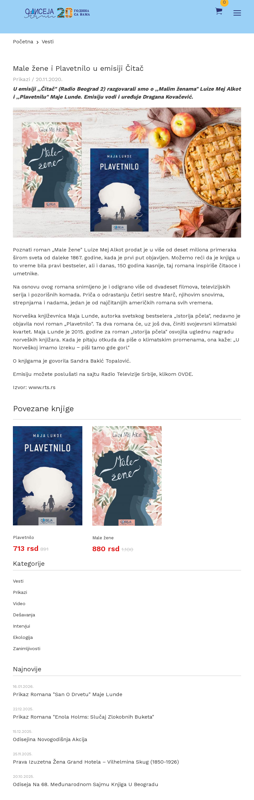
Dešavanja (24, 614)
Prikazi (20, 592)
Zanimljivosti (26, 648)
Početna (23, 41)
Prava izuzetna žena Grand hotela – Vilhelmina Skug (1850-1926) (96, 762)
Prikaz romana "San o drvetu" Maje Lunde (67, 694)
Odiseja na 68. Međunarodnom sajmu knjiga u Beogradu (85, 784)
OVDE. (185, 374)
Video (19, 603)
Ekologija (23, 637)
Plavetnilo (23, 537)
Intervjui (21, 626)
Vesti (48, 41)
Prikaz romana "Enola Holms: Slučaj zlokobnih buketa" (83, 717)
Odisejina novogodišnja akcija (50, 739)
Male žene (103, 537)
